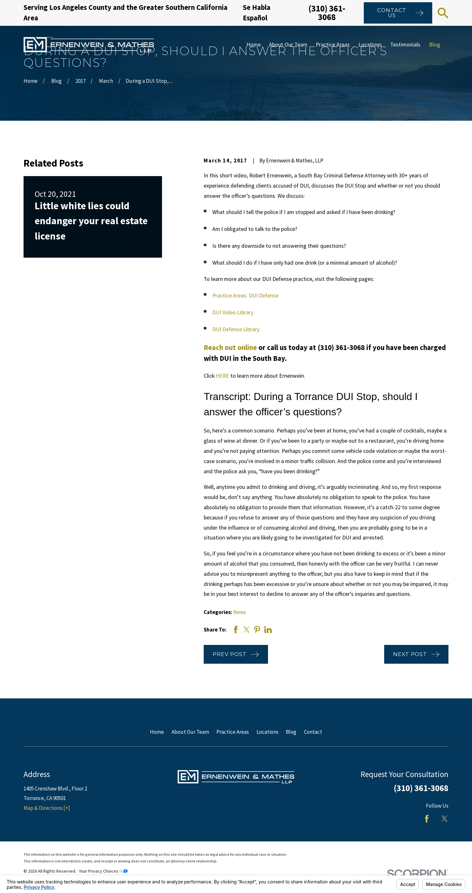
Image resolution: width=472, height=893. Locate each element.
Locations (267, 731)
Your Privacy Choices (103, 871)
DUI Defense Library (235, 329)
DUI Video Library (232, 312)
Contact (313, 731)
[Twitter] (444, 819)
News (239, 612)
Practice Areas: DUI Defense (245, 295)
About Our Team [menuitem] (288, 44)
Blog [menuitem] (434, 44)
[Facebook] (427, 819)
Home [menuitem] (253, 44)
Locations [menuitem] (370, 44)
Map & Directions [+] (47, 807)
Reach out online (230, 347)
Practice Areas (232, 731)
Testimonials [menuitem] (405, 44)
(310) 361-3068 (326, 12)
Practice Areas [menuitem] (333, 44)
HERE (222, 375)
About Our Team (190, 731)
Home (157, 731)
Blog (291, 731)
